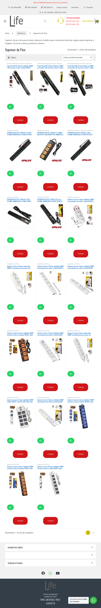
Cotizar (20, 120)
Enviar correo (62, 7)
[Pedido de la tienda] (77, 57)
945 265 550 (72, 21)
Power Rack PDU (13, 63)
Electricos (21, 33)
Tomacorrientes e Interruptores (80, 131)
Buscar (45, 21)
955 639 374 (46, 7)
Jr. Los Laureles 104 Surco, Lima (52, 12)
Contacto (88, 7)
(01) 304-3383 (14, 7)
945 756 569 (31, 7)
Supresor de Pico (25, 63)
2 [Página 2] (93, 532)
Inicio (7, 33)
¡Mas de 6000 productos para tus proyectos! (50, 2)
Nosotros (75, 7)
